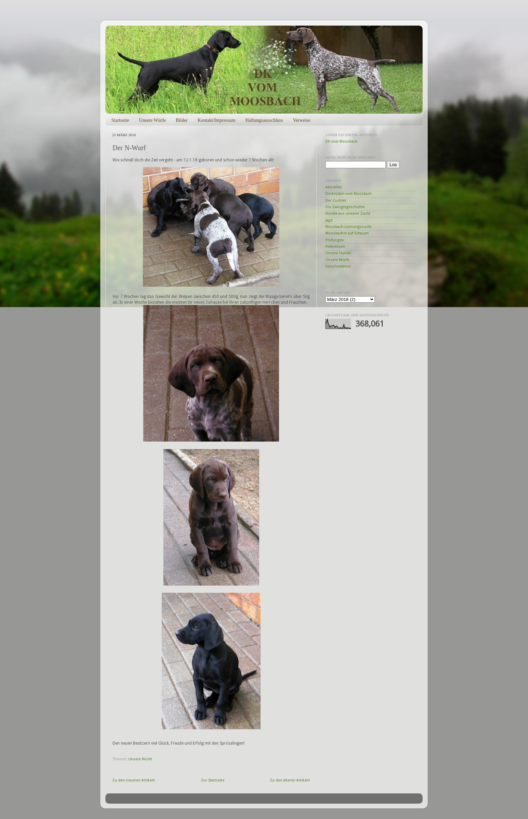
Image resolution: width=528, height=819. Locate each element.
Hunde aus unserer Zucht (347, 213)
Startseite (120, 120)
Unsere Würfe (152, 120)
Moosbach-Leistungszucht (348, 227)
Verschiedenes (338, 266)
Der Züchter (335, 200)
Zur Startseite (212, 780)
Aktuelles (333, 187)
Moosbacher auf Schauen (347, 233)
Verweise (301, 120)
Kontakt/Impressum (216, 120)
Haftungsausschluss (264, 120)
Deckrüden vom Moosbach (348, 193)
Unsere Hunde (338, 253)
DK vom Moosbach (341, 141)
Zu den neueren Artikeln (133, 780)
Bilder (182, 120)
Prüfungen (334, 240)
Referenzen (335, 246)
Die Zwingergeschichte (345, 207)
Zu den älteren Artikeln (290, 780)
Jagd (329, 220)
